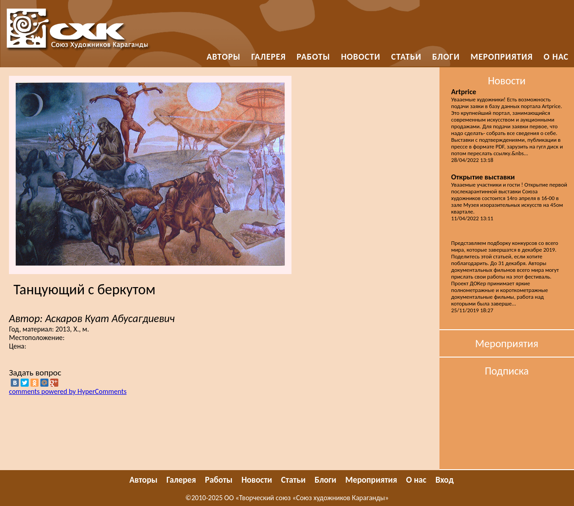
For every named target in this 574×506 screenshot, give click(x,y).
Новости (360, 56)
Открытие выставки (483, 176)
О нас (556, 56)
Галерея (268, 56)
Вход (444, 480)
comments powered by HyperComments (67, 391)
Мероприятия (501, 56)
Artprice (463, 91)
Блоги (446, 56)
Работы (313, 56)
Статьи (406, 56)
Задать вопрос (35, 372)
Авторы (224, 56)
